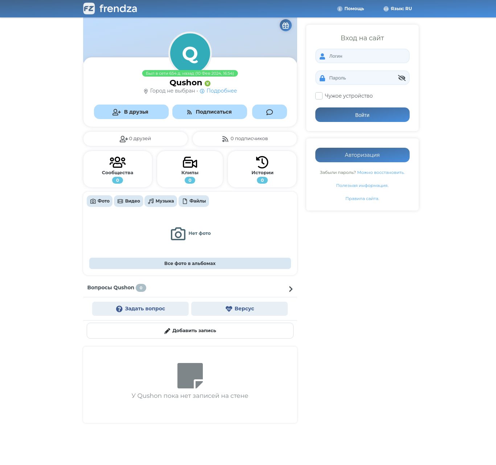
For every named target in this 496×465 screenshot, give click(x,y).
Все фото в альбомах (190, 263)
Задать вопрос (140, 308)
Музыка (161, 201)
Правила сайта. (362, 198)
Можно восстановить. (381, 172)
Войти (362, 115)
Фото (100, 201)
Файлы (193, 201)
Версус (239, 308)
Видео (128, 201)
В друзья (130, 112)
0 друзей (135, 138)
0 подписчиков (244, 138)
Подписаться (209, 112)
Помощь (350, 9)
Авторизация (362, 155)
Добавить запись (190, 330)
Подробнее (218, 90)
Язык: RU (397, 9)
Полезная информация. (362, 185)
